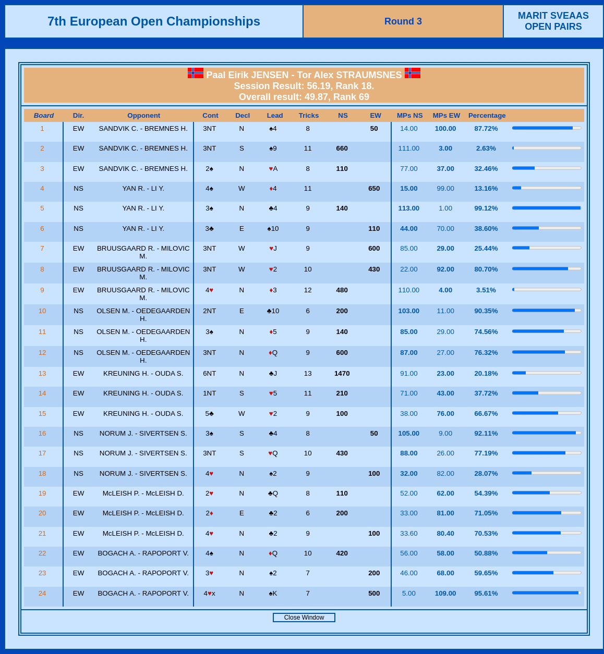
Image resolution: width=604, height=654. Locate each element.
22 (44, 553)
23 (44, 573)
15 (44, 413)
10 (44, 311)
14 (44, 393)
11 (44, 332)
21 (44, 533)
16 (44, 433)
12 (44, 352)
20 (44, 513)
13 (44, 373)
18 (44, 473)
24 (44, 593)
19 (44, 493)
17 (44, 453)
